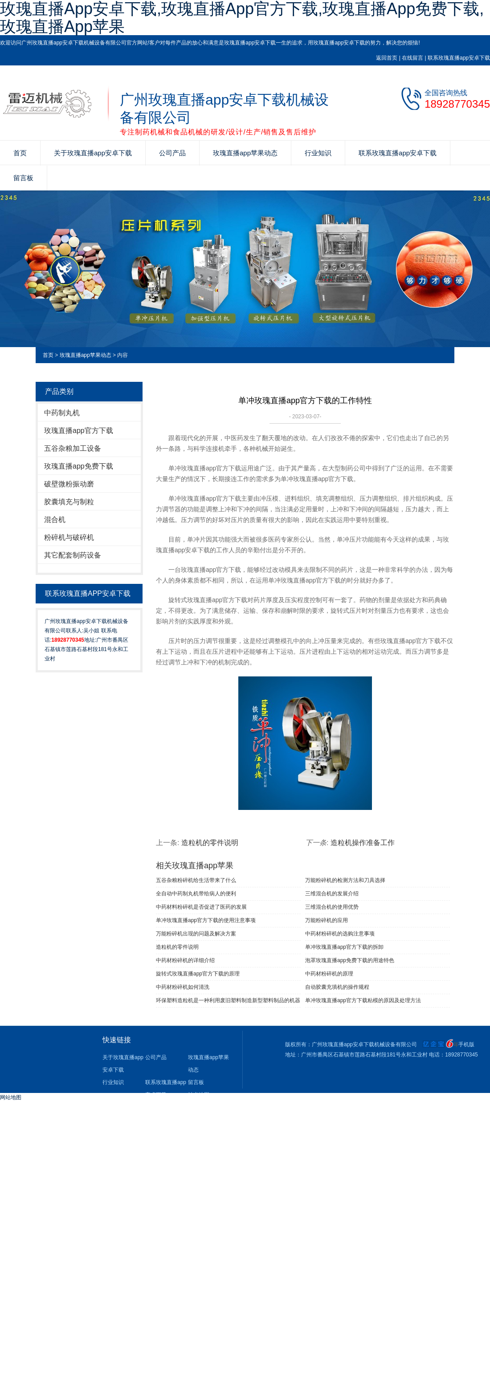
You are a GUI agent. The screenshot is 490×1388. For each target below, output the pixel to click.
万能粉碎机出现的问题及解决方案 (196, 934)
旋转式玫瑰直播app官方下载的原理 (198, 974)
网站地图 (10, 1097)
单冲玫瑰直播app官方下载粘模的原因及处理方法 (363, 1000)
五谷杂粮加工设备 (72, 448)
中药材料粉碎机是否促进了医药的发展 (201, 907)
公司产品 (172, 153)
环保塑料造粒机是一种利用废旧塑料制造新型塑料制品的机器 (228, 1000)
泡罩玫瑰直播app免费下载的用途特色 (349, 960)
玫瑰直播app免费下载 (78, 466)
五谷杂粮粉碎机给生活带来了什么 (196, 880)
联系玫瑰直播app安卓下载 (459, 58)
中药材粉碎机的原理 (329, 974)
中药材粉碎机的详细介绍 (185, 960)
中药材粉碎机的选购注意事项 (340, 934)
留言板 (23, 178)
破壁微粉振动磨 (69, 484)
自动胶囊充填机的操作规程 (337, 987)
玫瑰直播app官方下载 (78, 430)
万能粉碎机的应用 (326, 920)
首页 (20, 153)
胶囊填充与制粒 (69, 502)
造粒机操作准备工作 (363, 842)
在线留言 (412, 58)
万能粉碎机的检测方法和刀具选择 (345, 880)
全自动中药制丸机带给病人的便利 (196, 893)
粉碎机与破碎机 (69, 537)
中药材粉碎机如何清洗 (182, 987)
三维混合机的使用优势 (332, 907)
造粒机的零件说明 (209, 842)
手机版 (466, 1044)
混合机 (54, 519)
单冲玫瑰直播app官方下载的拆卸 (344, 947)
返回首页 (386, 58)
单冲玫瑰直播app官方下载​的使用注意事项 (206, 920)
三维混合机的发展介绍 (332, 893)
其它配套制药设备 (72, 555)
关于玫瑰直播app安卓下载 (93, 153)
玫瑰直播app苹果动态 (245, 153)
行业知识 (318, 153)
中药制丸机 (62, 413)
